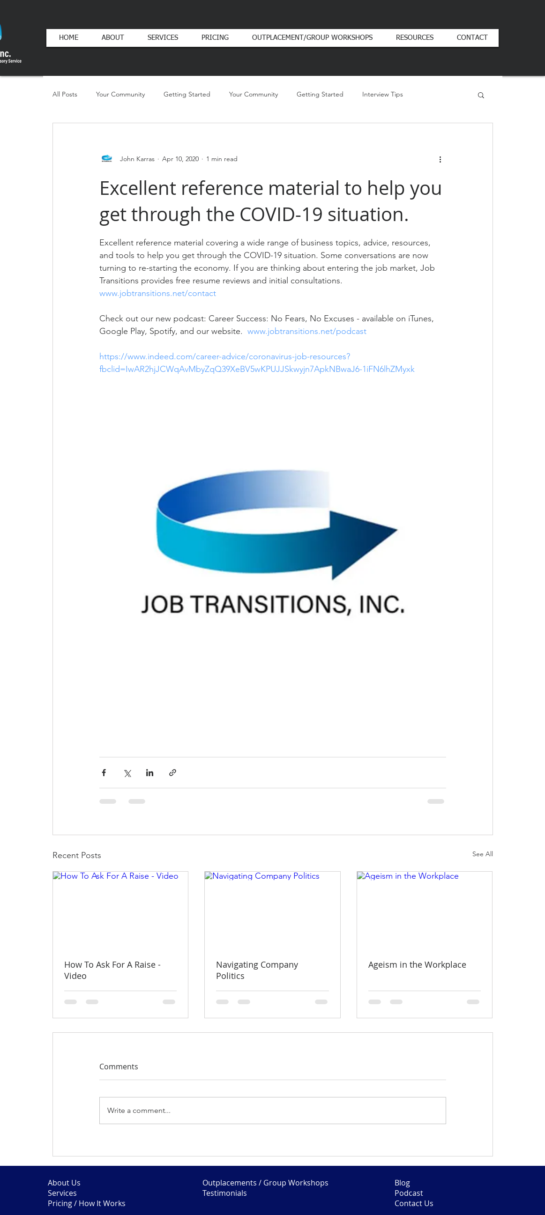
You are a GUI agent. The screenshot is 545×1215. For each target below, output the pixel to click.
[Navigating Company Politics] (272, 910)
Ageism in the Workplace (417, 964)
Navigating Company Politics (257, 970)
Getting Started (187, 94)
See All (482, 854)
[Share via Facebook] (103, 772)
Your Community (120, 94)
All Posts (64, 94)
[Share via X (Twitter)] (126, 772)
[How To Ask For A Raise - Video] (120, 910)
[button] (481, 94)
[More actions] (440, 158)
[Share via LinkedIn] (149, 772)
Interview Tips (382, 94)
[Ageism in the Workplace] (425, 910)
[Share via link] (172, 772)
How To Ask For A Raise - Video (112, 970)
